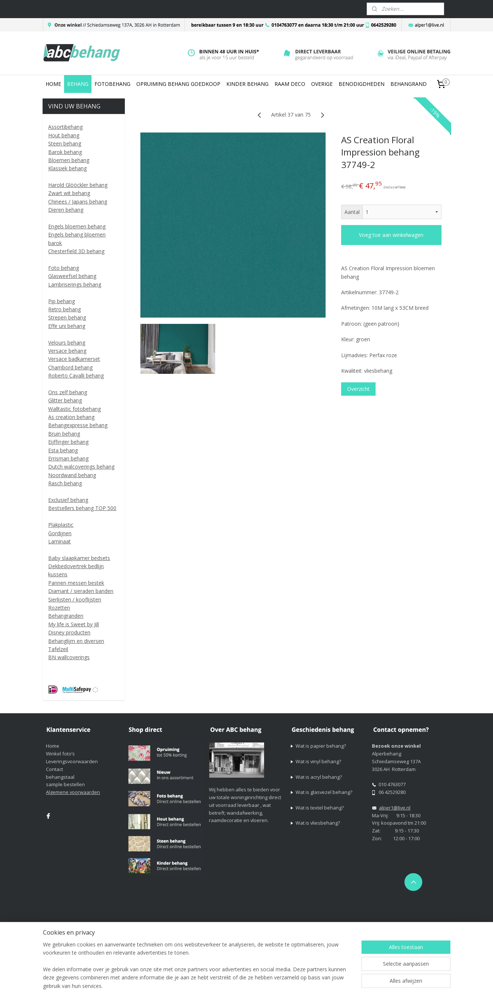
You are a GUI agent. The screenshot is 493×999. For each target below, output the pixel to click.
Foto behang (63, 267)
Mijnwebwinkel (397, 925)
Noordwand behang (72, 475)
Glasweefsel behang (72, 275)
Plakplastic (60, 524)
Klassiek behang (67, 168)
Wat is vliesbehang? (318, 822)
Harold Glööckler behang (77, 184)
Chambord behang (70, 367)
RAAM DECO (289, 83)
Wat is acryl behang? (319, 777)
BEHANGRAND (408, 83)
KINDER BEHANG (247, 83)
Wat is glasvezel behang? (324, 792)
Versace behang (67, 350)
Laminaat (59, 541)
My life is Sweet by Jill (73, 624)
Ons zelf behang (67, 392)
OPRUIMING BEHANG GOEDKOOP (178, 83)
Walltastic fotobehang (74, 408)
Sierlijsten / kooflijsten (74, 599)
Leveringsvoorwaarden (72, 761)
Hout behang (63, 135)
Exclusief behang (68, 499)
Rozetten (59, 607)
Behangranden (65, 615)
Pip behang (61, 301)
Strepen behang (67, 317)
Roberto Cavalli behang (76, 375)
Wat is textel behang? (320, 807)
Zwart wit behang (69, 193)
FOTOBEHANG (112, 83)
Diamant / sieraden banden (80, 590)
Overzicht (358, 388)
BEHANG (78, 83)
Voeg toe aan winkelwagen (391, 234)
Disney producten (69, 632)
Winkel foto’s (60, 753)
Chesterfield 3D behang (76, 251)
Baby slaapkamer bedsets (79, 557)
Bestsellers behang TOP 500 (82, 508)
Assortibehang (65, 126)
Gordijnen (59, 533)
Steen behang (64, 143)
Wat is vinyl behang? (318, 761)
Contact (54, 769)
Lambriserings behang (74, 284)
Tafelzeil (58, 649)
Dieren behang (65, 209)
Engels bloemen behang (77, 226)
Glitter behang (65, 400)
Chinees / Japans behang (77, 201)
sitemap (288, 925)
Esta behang (63, 450)
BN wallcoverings (69, 657)
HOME (53, 83)
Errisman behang (68, 458)
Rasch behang (65, 483)
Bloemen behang (68, 160)
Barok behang (65, 151)
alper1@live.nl (394, 807)
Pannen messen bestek (76, 582)
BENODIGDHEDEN (361, 83)
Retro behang (64, 309)
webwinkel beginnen (332, 925)
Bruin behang (64, 433)
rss (303, 925)
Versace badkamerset (74, 358)
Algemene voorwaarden (73, 792)
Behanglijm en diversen (76, 640)
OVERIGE (322, 83)
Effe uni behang (66, 325)
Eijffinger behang (68, 441)
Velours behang (66, 342)
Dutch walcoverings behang (81, 466)
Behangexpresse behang (77, 425)
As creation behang (71, 416)
